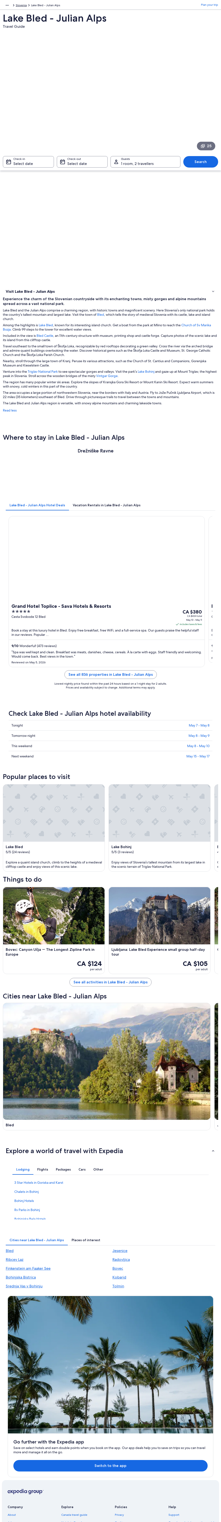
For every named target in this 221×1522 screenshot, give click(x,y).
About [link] (12, 1415)
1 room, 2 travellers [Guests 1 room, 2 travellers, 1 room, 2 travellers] (137, 166)
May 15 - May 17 (198, 764)
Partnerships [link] (16, 1438)
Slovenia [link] (21, 6)
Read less (10, 418)
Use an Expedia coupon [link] (183, 1450)
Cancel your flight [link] (179, 1435)
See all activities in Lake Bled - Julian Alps (110, 989)
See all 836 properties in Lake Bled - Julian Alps (110, 682)
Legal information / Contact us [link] (134, 1461)
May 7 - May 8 (199, 733)
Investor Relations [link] (19, 1446)
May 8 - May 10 (198, 753)
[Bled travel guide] (56, 1045)
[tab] (37, 512)
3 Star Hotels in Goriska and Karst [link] (38, 1206)
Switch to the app (101, 1366)
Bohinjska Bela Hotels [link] (30, 1242)
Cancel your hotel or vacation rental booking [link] (191, 1425)
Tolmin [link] (118, 1309)
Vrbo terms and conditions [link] (132, 1446)
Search (201, 164)
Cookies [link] (120, 1423)
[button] (110, 1174)
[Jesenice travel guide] (165, 1045)
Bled (100, 322)
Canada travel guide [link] (74, 1415)
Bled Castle (45, 343)
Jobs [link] (11, 1423)
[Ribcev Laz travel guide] (56, 1119)
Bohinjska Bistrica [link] (21, 1300)
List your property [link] (19, 1431)
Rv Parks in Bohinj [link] (27, 1233)
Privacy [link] (119, 1415)
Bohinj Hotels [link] (24, 1224)
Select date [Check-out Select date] (77, 166)
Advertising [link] (15, 1454)
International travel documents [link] (188, 1458)
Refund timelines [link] (179, 1442)
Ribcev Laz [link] (14, 1283)
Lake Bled (46, 333)
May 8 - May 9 (199, 743)
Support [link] (173, 1415)
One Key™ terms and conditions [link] (135, 1438)
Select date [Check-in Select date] (23, 166)
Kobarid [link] (119, 1300)
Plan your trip (209, 6)
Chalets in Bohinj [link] (26, 1215)
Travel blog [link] (68, 1469)
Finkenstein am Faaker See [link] (28, 1292)
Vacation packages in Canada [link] (80, 1438)
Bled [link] (10, 1274)
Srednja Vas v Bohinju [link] (24, 1309)
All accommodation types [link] (78, 1461)
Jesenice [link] (119, 1274)
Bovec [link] (117, 1292)
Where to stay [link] (16, 299)
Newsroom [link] (15, 1469)
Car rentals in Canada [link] (75, 1454)
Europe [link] (7, 6)
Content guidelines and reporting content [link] (136, 1471)
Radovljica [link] (121, 1283)
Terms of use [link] (123, 1431)
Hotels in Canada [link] (72, 1423)
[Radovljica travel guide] (165, 1119)
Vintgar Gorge (107, 383)
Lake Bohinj (146, 379)
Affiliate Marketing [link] (20, 1461)
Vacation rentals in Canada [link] (78, 1431)
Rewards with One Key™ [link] (77, 1477)
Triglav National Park (43, 379)
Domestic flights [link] (71, 1446)
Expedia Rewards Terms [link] (130, 1454)
